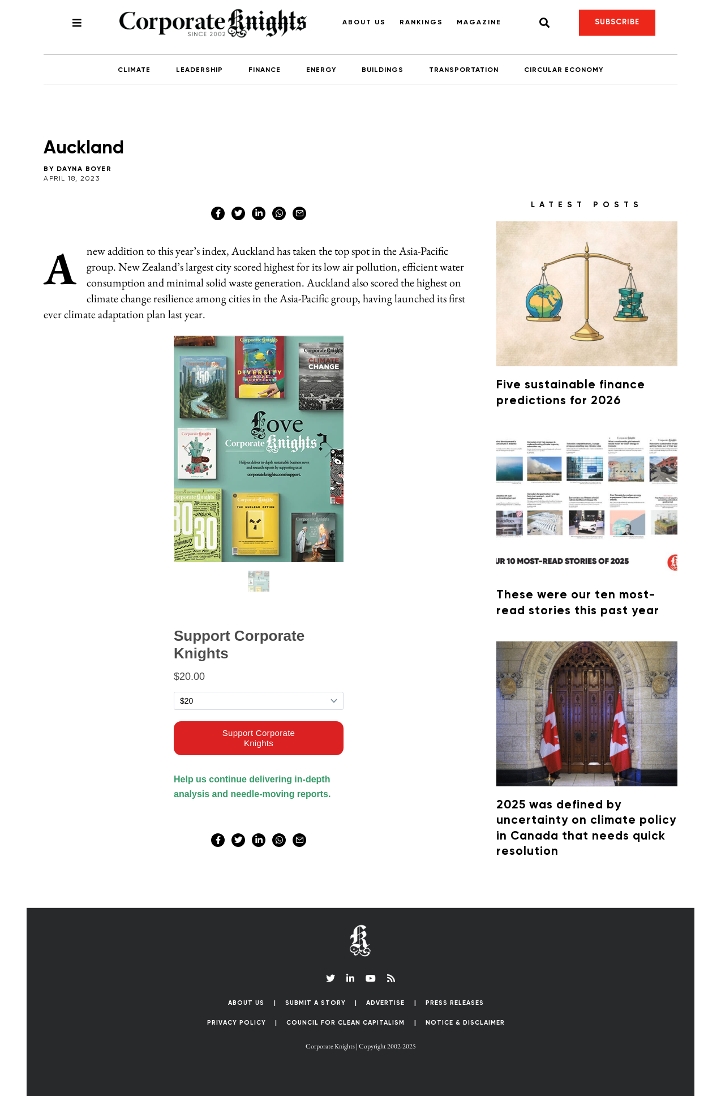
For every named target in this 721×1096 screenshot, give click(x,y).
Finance (264, 70)
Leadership (199, 70)
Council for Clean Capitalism (345, 1023)
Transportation (464, 70)
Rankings (421, 22)
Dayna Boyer (84, 169)
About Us (364, 22)
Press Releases (455, 1003)
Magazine (479, 22)
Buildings (383, 70)
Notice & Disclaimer (465, 1023)
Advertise (385, 1003)
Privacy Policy (236, 1023)
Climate (134, 70)
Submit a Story (315, 1003)
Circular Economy (563, 70)
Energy (321, 70)
